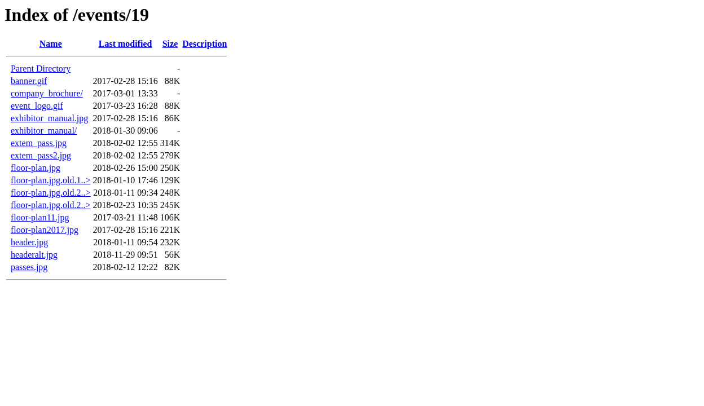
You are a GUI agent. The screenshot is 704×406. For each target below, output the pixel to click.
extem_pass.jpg (39, 143)
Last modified (125, 43)
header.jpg (29, 242)
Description (204, 43)
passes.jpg (29, 267)
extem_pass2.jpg (41, 155)
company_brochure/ (47, 93)
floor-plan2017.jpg (44, 230)
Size (170, 43)
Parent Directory (41, 68)
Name (50, 43)
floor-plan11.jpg (40, 217)
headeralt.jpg (34, 254)
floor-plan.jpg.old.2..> (51, 192)
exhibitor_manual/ (44, 130)
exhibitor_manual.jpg (49, 118)
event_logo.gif (37, 106)
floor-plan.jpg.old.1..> (51, 180)
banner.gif (29, 81)
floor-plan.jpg (35, 168)
